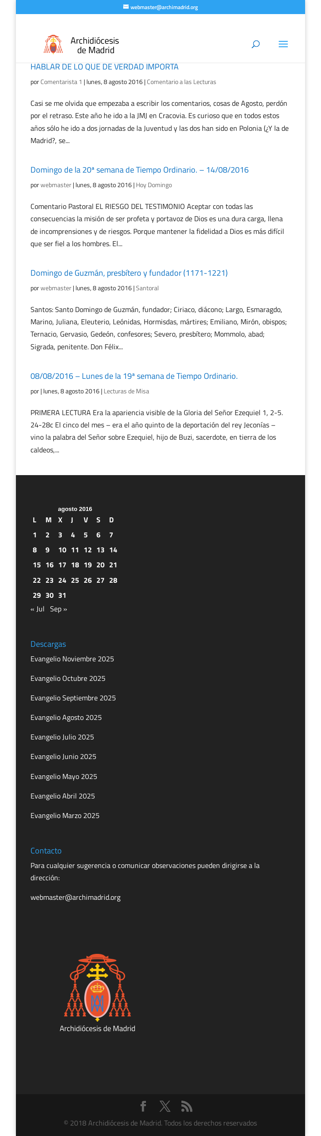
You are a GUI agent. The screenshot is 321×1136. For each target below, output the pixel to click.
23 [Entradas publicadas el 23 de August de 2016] (49, 580)
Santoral (147, 288)
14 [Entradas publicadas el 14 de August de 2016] (113, 549)
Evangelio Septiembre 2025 (73, 697)
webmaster (55, 184)
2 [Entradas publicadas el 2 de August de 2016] (47, 534)
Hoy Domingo (154, 184)
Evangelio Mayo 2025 (63, 776)
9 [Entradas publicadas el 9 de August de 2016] (47, 549)
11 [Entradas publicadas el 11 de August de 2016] (75, 549)
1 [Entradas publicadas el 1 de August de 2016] (35, 534)
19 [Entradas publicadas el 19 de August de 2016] (88, 564)
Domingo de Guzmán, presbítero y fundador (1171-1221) (129, 273)
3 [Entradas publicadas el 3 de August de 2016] (60, 534)
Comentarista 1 (61, 81)
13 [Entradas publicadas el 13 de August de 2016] (100, 549)
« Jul (37, 608)
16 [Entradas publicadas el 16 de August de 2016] (49, 564)
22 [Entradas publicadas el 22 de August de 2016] (37, 580)
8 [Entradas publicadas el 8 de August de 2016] (35, 549)
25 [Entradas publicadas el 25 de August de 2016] (75, 580)
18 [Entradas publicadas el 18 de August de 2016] (75, 564)
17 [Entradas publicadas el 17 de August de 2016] (62, 564)
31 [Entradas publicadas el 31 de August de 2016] (62, 595)
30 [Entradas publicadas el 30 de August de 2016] (49, 595)
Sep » (58, 608)
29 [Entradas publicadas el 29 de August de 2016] (37, 595)
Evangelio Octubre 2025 (67, 678)
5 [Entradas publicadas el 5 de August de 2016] (86, 534)
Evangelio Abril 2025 (62, 795)
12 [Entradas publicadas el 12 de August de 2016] (88, 549)
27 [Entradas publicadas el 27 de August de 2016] (100, 580)
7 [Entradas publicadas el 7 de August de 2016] (111, 534)
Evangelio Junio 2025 (63, 756)
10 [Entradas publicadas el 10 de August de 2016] (62, 549)
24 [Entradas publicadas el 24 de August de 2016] (62, 580)
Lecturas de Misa (126, 391)
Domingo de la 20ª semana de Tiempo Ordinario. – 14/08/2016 (139, 170)
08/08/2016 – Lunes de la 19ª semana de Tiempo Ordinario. (134, 376)
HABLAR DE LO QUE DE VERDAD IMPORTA (104, 66)
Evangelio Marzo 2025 (65, 815)
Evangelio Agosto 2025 (66, 717)
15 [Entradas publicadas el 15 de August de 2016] (37, 564)
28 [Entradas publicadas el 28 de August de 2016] (113, 580)
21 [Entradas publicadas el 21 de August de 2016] (113, 564)
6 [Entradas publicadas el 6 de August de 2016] (98, 534)
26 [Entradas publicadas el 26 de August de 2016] (88, 580)
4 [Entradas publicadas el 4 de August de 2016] (73, 534)
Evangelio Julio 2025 (62, 736)
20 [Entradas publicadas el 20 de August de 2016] (100, 564)
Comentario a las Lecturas (181, 81)
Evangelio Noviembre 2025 (72, 658)
